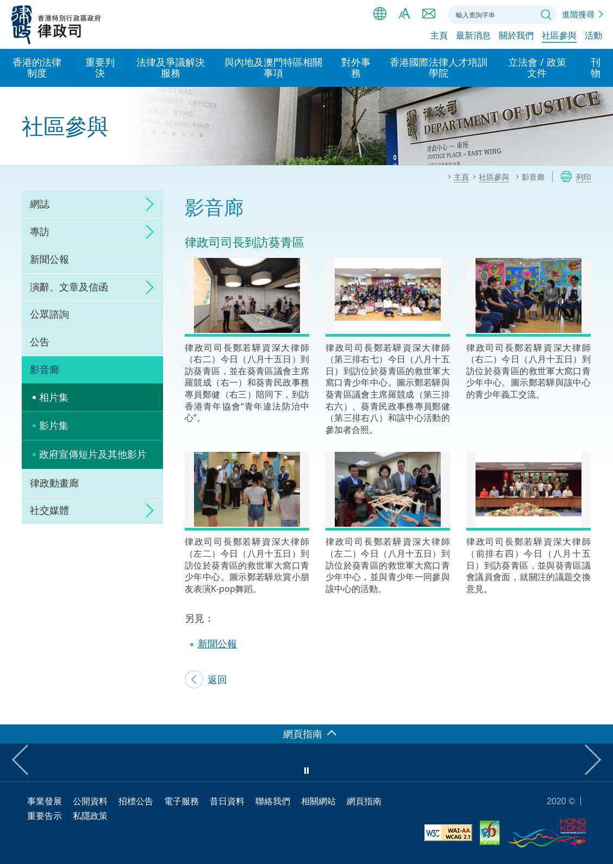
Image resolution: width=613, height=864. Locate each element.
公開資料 (90, 801)
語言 (380, 13)
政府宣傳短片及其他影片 (93, 454)
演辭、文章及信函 (69, 286)
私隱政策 (90, 816)
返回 (217, 679)
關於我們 (516, 36)
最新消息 (473, 36)
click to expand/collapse (147, 204)
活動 (593, 36)
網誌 (39, 203)
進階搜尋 (578, 14)
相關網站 (318, 801)
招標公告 (135, 801)
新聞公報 (49, 259)
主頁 (439, 36)
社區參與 (559, 36)
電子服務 (181, 801)
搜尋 (546, 15)
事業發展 (44, 801)
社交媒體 (49, 509)
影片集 (53, 425)
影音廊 (44, 369)
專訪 (39, 231)
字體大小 (404, 13)
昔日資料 (227, 801)
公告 (39, 341)
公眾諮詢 (49, 313)
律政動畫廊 (54, 482)
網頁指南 (364, 801)
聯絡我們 (429, 13)
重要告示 (44, 816)
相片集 (53, 396)
